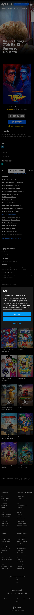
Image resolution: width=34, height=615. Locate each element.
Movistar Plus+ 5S (21, 548)
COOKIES (17, 601)
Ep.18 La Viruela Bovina (8, 228)
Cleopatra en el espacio (6, 466)
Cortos (3, 507)
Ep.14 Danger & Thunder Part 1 (11, 217)
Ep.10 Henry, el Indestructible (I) (11, 205)
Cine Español (4, 501)
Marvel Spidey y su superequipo (7, 350)
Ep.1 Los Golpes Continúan (9, 180)
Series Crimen (4, 523)
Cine (10, 8)
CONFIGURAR (17, 324)
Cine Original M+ (5, 498)
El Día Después (5, 546)
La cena (19, 498)
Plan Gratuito (26, 8)
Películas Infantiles (6, 510)
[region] (17, 307)
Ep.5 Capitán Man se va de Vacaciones (13, 191)
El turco (19, 512)
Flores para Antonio (22, 505)
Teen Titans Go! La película (7, 379)
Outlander (19, 507)
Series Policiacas (5, 519)
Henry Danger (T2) (16, 171)
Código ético (20, 550)
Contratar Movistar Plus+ (23, 555)
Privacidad (27, 598)
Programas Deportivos (22, 525)
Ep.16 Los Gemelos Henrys (9, 223)
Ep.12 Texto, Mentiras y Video (10, 211)
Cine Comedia (4, 503)
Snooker (3, 564)
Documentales (5, 525)
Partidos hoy (4, 568)
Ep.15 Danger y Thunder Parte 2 (11, 220)
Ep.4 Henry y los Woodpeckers (11, 188)
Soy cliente (17, 116)
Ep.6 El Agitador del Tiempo (10, 194)
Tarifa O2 (19, 559)
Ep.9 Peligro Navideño (8, 202)
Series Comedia (5, 521)
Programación (20, 568)
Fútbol (16, 8)
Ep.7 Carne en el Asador (9, 197)
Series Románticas (5, 516)
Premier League (5, 543)
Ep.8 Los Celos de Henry (9, 200)
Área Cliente (20, 543)
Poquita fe (19, 514)
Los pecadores (20, 501)
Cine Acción (4, 505)
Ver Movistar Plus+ (21, 537)
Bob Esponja (21, 378)
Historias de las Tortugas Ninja (22, 466)
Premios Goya (20, 521)
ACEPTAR (17, 319)
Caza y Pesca (20, 528)
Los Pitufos (21, 349)
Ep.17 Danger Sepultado (9, 225)
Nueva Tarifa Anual (21, 561)
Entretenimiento (5, 528)
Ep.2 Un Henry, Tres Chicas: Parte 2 (12, 182)
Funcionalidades (21, 539)
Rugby (2, 555)
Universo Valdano (5, 548)
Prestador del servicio (9, 598)
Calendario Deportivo (6, 566)
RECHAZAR (17, 314)
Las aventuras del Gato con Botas (7, 408)
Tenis (2, 552)
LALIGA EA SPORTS (5, 541)
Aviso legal (19, 598)
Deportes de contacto (6, 559)
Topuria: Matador (5, 557)
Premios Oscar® (21, 519)
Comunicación (20, 566)
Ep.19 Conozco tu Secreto (9, 231)
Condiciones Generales (22, 546)
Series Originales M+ (6, 514)
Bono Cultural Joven (22, 541)
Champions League (6, 539)
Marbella (19, 516)
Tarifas (18, 557)
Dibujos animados (21, 523)
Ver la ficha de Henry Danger (17, 173)
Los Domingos (20, 496)
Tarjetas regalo (20, 564)
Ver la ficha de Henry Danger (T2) (11, 238)
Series (3, 8)
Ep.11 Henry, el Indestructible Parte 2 (13, 208)
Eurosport (3, 561)
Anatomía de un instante (23, 510)
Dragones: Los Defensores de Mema (8, 437)
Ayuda (17, 581)
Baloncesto (4, 550)
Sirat (18, 503)
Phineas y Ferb (22, 437)
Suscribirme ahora (21, 4)
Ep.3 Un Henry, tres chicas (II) (10, 185)
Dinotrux (20, 408)
